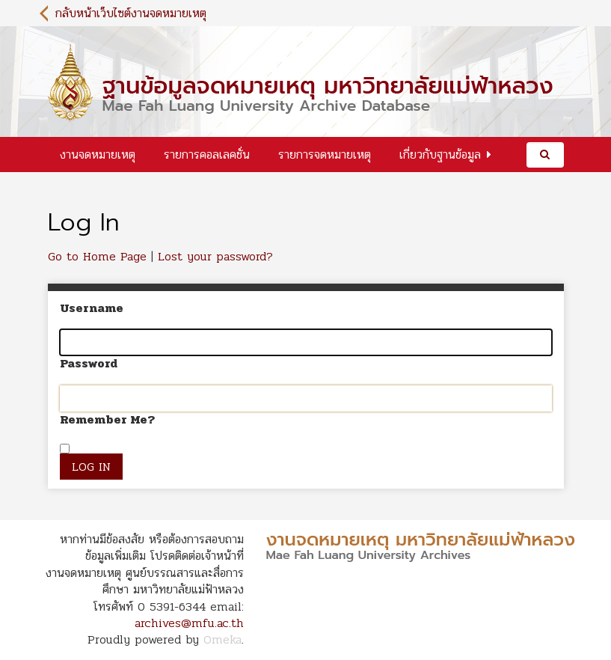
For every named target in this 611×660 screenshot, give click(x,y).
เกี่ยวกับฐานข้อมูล (440, 154)
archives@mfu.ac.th (189, 623)
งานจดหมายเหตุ (97, 154)
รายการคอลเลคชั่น (207, 154)
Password (88, 363)
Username (91, 308)
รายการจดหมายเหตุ (324, 154)
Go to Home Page (97, 256)
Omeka (222, 639)
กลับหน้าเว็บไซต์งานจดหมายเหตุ (130, 13)
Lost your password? (215, 256)
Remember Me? (107, 420)
